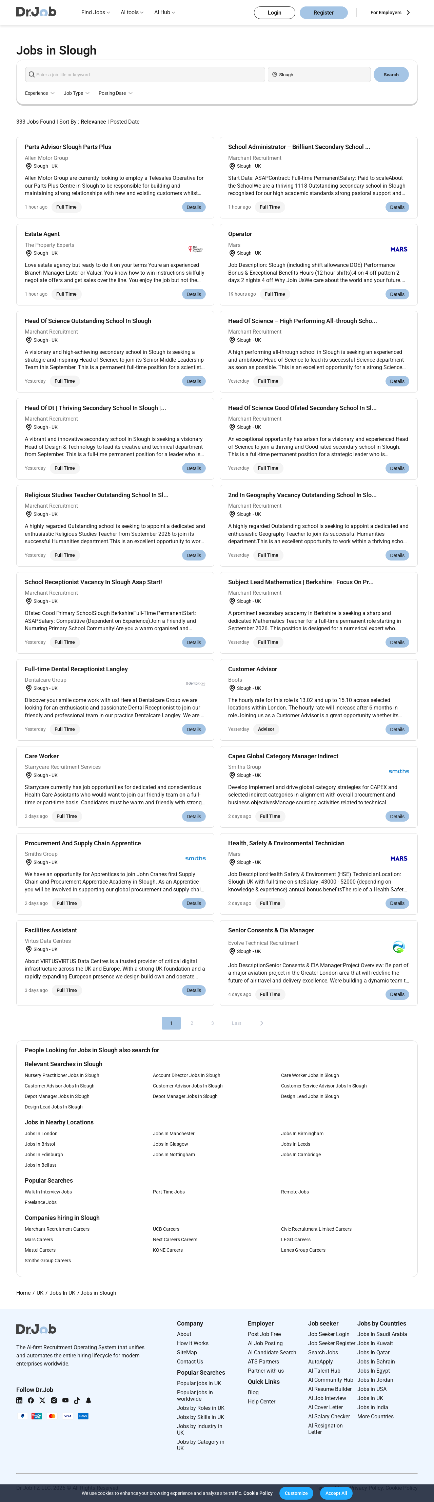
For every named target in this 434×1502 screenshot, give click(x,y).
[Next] (261, 1023)
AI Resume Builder (330, 1389)
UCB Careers (166, 1229)
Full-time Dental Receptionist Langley (76, 669)
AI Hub (162, 12)
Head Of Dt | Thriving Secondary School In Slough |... (95, 407)
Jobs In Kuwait (375, 1343)
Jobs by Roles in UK (200, 1408)
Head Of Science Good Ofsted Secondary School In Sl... (302, 407)
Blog (253, 1392)
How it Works (193, 1343)
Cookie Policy (258, 1493)
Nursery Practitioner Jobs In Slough (62, 1075)
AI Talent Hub (324, 1371)
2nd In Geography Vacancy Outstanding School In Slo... (302, 495)
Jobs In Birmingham (302, 1133)
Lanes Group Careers (303, 1250)
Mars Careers (39, 1239)
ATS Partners (263, 1361)
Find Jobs (93, 12)
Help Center (261, 1401)
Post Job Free (264, 1334)
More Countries (375, 1416)
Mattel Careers (40, 1250)
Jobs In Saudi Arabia (382, 1334)
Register (324, 12)
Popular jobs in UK (199, 1383)
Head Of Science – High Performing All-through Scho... (302, 320)
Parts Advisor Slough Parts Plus (68, 146)
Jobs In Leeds (295, 1144)
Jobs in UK (370, 1398)
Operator (240, 233)
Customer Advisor (252, 669)
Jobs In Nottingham (174, 1154)
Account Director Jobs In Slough (186, 1075)
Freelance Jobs (41, 1202)
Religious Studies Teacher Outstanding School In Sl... (97, 495)
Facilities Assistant (51, 930)
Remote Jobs (295, 1191)
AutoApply (320, 1361)
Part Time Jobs (169, 1191)
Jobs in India (372, 1407)
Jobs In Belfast (40, 1165)
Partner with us (266, 1371)
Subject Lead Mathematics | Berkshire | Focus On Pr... (301, 582)
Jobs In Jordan (375, 1380)
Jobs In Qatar (373, 1352)
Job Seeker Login (329, 1334)
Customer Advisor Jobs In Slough (60, 1085)
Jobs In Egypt (373, 1371)
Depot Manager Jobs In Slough (57, 1096)
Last (236, 1023)
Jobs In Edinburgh (44, 1154)
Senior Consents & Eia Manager (271, 930)
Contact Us (190, 1361)
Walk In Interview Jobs (48, 1191)
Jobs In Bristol (40, 1144)
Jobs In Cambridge (301, 1154)
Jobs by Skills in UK (200, 1417)
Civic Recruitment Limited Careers (316, 1229)
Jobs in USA (372, 1389)
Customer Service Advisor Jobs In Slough (324, 1085)
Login (274, 12)
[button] (296, 1493)
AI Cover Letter (325, 1407)
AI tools (130, 12)
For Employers (386, 12)
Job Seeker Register (331, 1343)
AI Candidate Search (272, 1352)
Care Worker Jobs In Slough (310, 1075)
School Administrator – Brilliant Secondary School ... (299, 146)
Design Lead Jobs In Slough (310, 1096)
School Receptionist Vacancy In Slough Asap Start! (93, 582)
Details (193, 207)
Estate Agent (42, 233)
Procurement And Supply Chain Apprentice (83, 843)
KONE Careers (168, 1250)
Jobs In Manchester (174, 1133)
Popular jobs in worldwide (195, 1395)
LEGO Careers (296, 1239)
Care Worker (42, 756)
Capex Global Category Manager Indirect (283, 756)
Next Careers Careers (175, 1239)
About (184, 1334)
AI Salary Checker (329, 1416)
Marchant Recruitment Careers (57, 1229)
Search (391, 74)
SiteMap (187, 1352)
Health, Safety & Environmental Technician (286, 843)
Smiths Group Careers (48, 1260)
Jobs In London (41, 1133)
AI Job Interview (327, 1398)
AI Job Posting (265, 1343)
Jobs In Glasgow (170, 1144)
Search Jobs (323, 1352)
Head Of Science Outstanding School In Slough (88, 320)
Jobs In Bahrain (376, 1361)
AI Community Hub (330, 1380)
